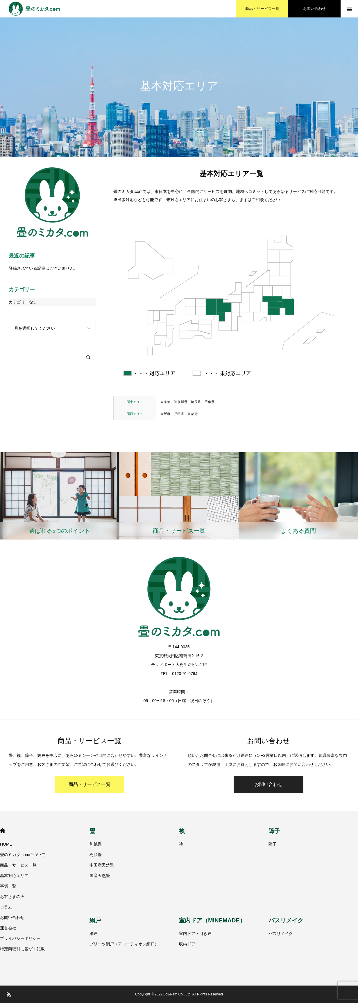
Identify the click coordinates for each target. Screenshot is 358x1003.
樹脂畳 (96, 854)
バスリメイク (285, 920)
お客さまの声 (12, 896)
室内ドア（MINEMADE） (212, 920)
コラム (6, 907)
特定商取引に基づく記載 (22, 949)
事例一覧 (8, 886)
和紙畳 (96, 844)
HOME (2, 830)
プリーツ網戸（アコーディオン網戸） (124, 944)
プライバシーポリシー (20, 938)
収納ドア (187, 944)
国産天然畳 (100, 875)
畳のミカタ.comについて (22, 854)
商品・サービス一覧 (89, 784)
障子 (274, 831)
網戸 (95, 920)
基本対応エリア (14, 875)
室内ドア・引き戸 (195, 933)
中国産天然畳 (102, 865)
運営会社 (8, 928)
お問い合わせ (268, 784)
